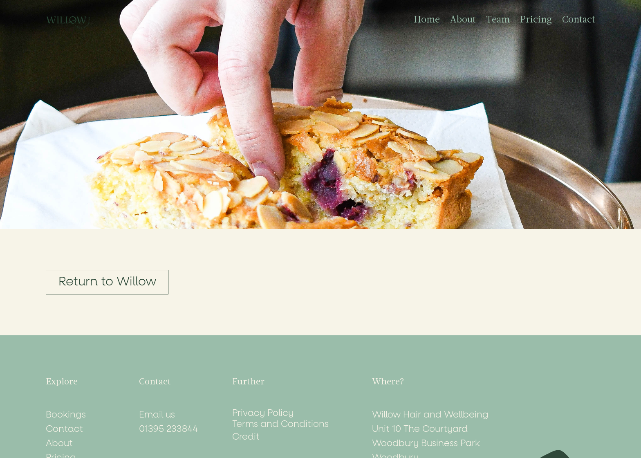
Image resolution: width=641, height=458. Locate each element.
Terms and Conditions (280, 424)
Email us (157, 415)
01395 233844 (168, 429)
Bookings (66, 415)
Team (498, 20)
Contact (578, 20)
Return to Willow (107, 282)
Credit (246, 437)
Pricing (536, 20)
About (463, 20)
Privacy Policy (263, 413)
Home (427, 20)
